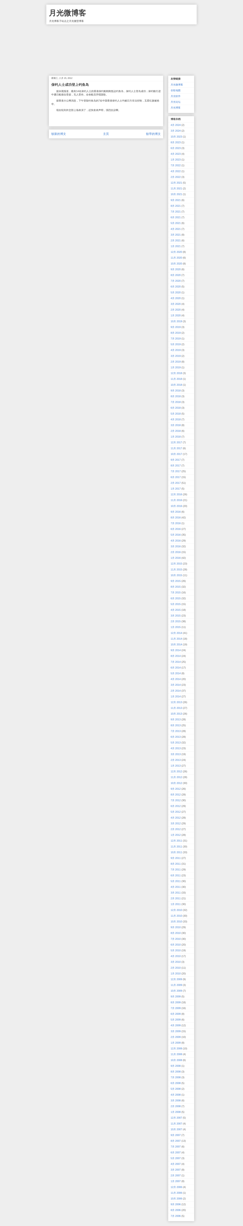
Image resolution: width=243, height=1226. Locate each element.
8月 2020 (176, 275)
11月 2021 (176, 188)
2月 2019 (176, 361)
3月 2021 (176, 234)
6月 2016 (176, 529)
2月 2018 (176, 431)
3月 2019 (176, 356)
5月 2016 (176, 534)
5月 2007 (176, 1158)
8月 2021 (176, 206)
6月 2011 (176, 875)
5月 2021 (176, 223)
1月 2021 (176, 246)
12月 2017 (176, 442)
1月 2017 (176, 488)
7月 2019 (176, 338)
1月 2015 (176, 627)
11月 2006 (176, 1193)
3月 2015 (176, 615)
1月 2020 (176, 315)
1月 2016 (176, 558)
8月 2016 (176, 517)
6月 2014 (176, 667)
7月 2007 (176, 1146)
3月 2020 (176, 304)
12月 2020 (176, 252)
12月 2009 (176, 979)
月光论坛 (176, 102)
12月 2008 (176, 1048)
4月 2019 (176, 350)
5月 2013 (176, 742)
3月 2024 (176, 130)
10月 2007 (176, 1129)
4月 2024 (176, 125)
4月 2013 (176, 748)
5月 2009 (176, 1019)
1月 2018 (176, 436)
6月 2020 (176, 286)
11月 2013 (176, 708)
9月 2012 (176, 789)
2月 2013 (176, 760)
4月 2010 (176, 956)
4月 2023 (176, 154)
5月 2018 (176, 413)
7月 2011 (176, 869)
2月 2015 (176, 621)
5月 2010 (176, 950)
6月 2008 (176, 1083)
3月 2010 (176, 962)
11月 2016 (176, 500)
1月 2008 (176, 1112)
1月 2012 (176, 835)
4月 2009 (176, 1025)
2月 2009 (176, 1037)
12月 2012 (176, 771)
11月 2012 (176, 777)
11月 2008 (176, 1054)
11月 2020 (176, 257)
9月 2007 (176, 1135)
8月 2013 (176, 725)
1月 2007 (176, 1181)
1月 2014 (176, 696)
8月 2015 (176, 586)
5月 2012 (176, 812)
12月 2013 (176, 702)
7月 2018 (176, 402)
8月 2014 (176, 656)
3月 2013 (176, 754)
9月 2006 (176, 1204)
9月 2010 (176, 927)
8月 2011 (176, 863)
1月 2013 (176, 765)
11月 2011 (176, 846)
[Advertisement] (121, 47)
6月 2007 (176, 1152)
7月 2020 (176, 281)
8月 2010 (176, 933)
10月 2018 (176, 385)
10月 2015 (176, 575)
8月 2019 (176, 333)
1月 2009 (176, 1042)
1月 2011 (176, 904)
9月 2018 (176, 390)
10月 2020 (176, 263)
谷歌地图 (176, 90)
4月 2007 (176, 1164)
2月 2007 (176, 1175)
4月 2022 (176, 171)
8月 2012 (176, 794)
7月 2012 (176, 800)
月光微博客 (67, 13)
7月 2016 (176, 523)
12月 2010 (176, 910)
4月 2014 (176, 679)
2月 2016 (176, 552)
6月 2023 (176, 148)
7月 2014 (176, 662)
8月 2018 (176, 396)
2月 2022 (176, 177)
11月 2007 (176, 1123)
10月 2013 (176, 713)
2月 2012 (176, 829)
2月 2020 (176, 309)
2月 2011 (176, 898)
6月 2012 (176, 806)
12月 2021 (176, 182)
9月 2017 (176, 459)
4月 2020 (176, 298)
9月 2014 (176, 650)
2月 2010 (176, 967)
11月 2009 (176, 985)
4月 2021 (176, 229)
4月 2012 (176, 817)
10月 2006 (176, 1198)
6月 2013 (176, 737)
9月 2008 (176, 1066)
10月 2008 (176, 1060)
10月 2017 (176, 454)
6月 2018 (176, 407)
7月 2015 (176, 592)
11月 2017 (176, 448)
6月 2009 (176, 1014)
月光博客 (176, 107)
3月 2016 (176, 546)
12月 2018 (176, 373)
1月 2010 (176, 973)
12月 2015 (176, 563)
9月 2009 (176, 996)
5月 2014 (176, 673)
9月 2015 (176, 581)
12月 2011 (176, 840)
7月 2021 (176, 211)
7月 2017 (176, 471)
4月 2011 (176, 887)
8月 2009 (176, 1002)
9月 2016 (176, 511)
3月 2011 (176, 892)
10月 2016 (176, 506)
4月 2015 (176, 610)
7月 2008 (176, 1077)
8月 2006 (176, 1210)
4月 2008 (176, 1094)
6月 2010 (176, 944)
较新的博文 (58, 133)
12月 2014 (176, 633)
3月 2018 (176, 425)
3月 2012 (176, 823)
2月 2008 (176, 1106)
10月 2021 (176, 194)
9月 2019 (176, 327)
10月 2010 (176, 921)
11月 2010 (176, 915)
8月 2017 (176, 465)
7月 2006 (176, 1216)
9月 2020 (176, 269)
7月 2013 (176, 731)
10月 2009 (176, 990)
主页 (106, 133)
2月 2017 (176, 483)
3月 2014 (176, 685)
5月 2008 (176, 1089)
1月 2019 (176, 367)
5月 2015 (176, 604)
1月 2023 (176, 159)
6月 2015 (176, 598)
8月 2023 (176, 142)
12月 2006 (176, 1187)
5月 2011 (176, 881)
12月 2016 (176, 494)
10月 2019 (176, 321)
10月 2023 (176, 136)
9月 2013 (176, 719)
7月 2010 (176, 939)
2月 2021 (176, 240)
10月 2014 (176, 644)
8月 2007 (176, 1141)
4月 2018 (176, 419)
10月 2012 (176, 783)
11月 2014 (176, 638)
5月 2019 (176, 344)
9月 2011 (176, 858)
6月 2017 (176, 477)
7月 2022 (176, 165)
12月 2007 (176, 1117)
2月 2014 (176, 690)
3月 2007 (176, 1169)
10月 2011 (176, 852)
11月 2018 (176, 379)
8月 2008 (176, 1071)
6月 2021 (176, 217)
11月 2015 (176, 569)
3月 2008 (176, 1100)
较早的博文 (153, 133)
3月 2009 (176, 1031)
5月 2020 (176, 292)
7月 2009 (176, 1008)
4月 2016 (176, 540)
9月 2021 (176, 200)
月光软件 (176, 96)
